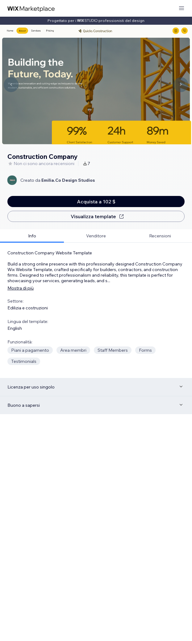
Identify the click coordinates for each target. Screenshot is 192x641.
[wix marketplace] (31, 8)
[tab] (32, 236)
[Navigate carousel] (11, 84)
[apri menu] (181, 8)
